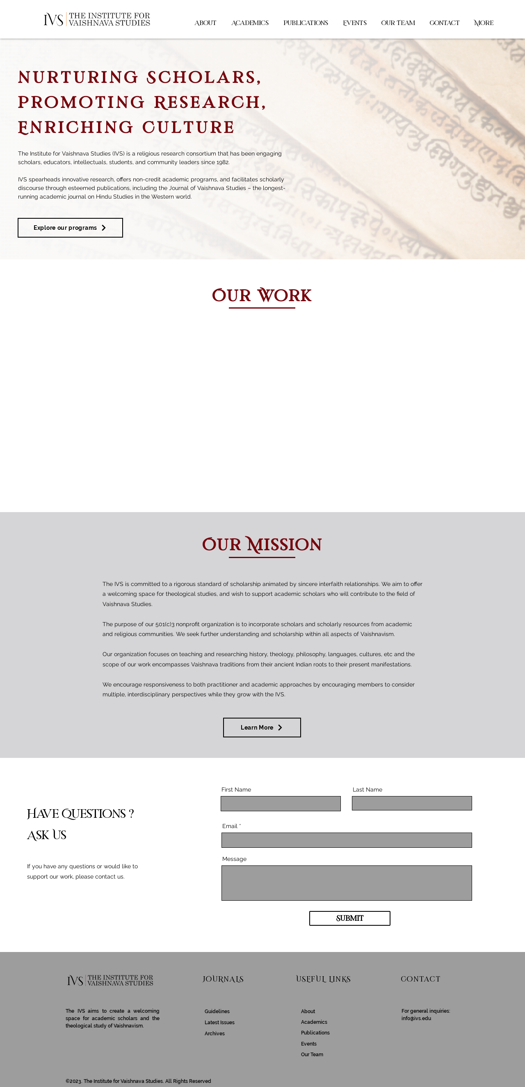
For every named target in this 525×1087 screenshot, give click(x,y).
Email (229, 826)
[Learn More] (262, 727)
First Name (236, 789)
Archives (215, 1034)
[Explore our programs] (70, 228)
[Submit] (349, 918)
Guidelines (217, 1011)
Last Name (367, 789)
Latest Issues (220, 1022)
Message (234, 859)
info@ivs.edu (416, 1018)
